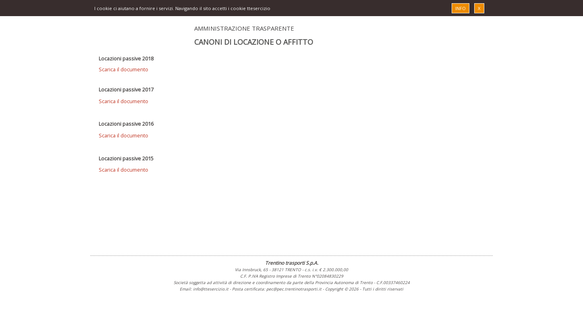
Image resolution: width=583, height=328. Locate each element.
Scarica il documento (123, 69)
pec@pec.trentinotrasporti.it (294, 289)
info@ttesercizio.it (210, 289)
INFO (460, 8)
